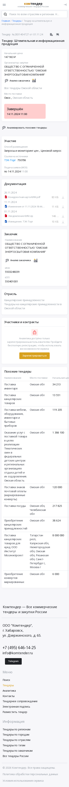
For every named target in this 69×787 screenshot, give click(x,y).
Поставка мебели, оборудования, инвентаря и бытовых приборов (15, 418)
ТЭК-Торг (10, 160)
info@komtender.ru (18, 653)
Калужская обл (39, 543)
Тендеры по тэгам (14, 745)
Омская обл (37, 384)
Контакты (9, 696)
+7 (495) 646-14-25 (19, 647)
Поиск (6, 680)
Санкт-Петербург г (37, 561)
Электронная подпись (16, 706)
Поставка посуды (15, 506)
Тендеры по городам (16, 735)
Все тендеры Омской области (23, 88)
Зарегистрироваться (34, 355)
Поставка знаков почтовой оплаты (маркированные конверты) (15, 493)
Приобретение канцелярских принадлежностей (15, 525)
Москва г (35, 567)
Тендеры (8, 685)
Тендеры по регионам (16, 729)
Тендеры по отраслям (16, 740)
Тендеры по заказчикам (18, 751)
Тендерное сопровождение (20, 701)
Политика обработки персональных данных (30, 774)
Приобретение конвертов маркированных (14, 578)
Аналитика (9, 691)
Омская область (23, 98)
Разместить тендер (15, 712)
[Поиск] (5, 14)
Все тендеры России (16, 756)
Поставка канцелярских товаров (13, 399)
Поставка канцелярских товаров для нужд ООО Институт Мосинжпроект (13, 545)
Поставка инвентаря (11, 386)
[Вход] (65, 5)
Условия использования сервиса (23, 781)
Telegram (13, 661)
